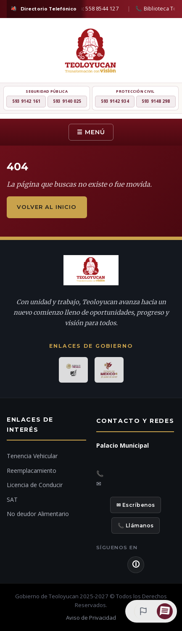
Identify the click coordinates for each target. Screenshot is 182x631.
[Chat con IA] (165, 611)
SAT (12, 499)
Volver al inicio (46, 206)
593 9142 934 (115, 101)
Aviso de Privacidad (91, 617)
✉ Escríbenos (135, 505)
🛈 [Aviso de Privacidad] (136, 564)
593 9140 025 (67, 101)
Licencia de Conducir (35, 485)
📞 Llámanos (136, 525)
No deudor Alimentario (38, 514)
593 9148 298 (156, 101)
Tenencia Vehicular (32, 456)
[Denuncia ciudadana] (142, 611)
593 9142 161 (26, 101)
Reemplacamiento (31, 471)
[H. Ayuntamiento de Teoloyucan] (91, 52)
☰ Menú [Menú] (91, 132)
